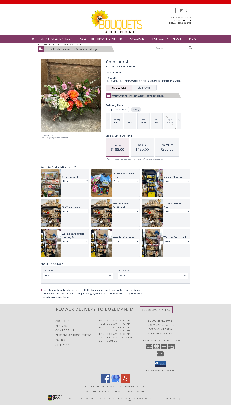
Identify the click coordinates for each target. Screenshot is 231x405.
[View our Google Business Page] (115, 382)
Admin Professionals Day (56, 38)
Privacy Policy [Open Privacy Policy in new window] (143, 398)
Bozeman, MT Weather (99, 391)
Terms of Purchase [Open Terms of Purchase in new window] (166, 398)
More (194, 38)
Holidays (160, 38)
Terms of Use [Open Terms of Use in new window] (125, 400)
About (179, 38)
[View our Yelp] (125, 382)
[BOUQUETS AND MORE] (116, 21)
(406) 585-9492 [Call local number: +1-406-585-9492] (184, 22)
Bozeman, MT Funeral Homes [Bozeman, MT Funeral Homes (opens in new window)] (101, 386)
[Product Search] (171, 48)
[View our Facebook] (105, 382)
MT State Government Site (129, 391)
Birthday (97, 38)
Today (136, 109)
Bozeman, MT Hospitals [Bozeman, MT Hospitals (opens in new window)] (133, 386)
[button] (183, 10)
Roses (82, 38)
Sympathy (117, 38)
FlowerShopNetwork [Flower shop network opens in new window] (117, 398)
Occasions (139, 38)
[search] (190, 47)
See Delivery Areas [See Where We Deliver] (156, 310)
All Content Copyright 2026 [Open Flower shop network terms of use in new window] (86, 398)
